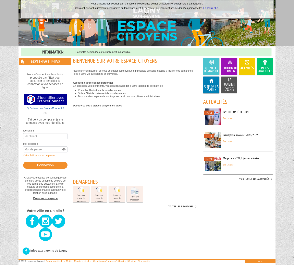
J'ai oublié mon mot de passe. (39, 155)
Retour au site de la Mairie (59, 261)
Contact (132, 261)
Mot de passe (30, 143)
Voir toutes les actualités (254, 178)
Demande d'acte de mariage (99, 194)
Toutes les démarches (180, 206)
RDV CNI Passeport (134, 194)
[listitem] (229, 85)
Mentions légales (82, 261)
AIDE (260, 261)
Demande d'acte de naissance (81, 194)
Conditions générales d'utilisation (109, 261)
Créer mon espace (45, 198)
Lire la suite (228, 118)
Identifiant (28, 130)
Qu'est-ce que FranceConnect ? (45, 108)
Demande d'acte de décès (117, 194)
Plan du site (144, 261)
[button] (64, 149)
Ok (148, 14)
